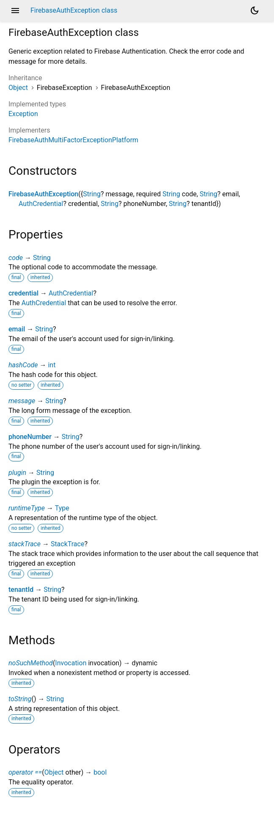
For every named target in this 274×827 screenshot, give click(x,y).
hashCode (23, 365)
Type (62, 508)
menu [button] (15, 10)
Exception (23, 114)
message (21, 401)
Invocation (70, 663)
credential (23, 293)
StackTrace (68, 544)
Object (18, 88)
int (51, 365)
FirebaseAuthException (43, 194)
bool (100, 772)
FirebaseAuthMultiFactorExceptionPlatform (73, 140)
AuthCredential (41, 204)
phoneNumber (30, 437)
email (16, 329)
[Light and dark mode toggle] (254, 10)
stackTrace (24, 544)
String (92, 194)
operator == (25, 772)
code (15, 258)
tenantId (20, 590)
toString (19, 699)
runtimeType (26, 508)
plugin (17, 473)
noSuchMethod (30, 663)
